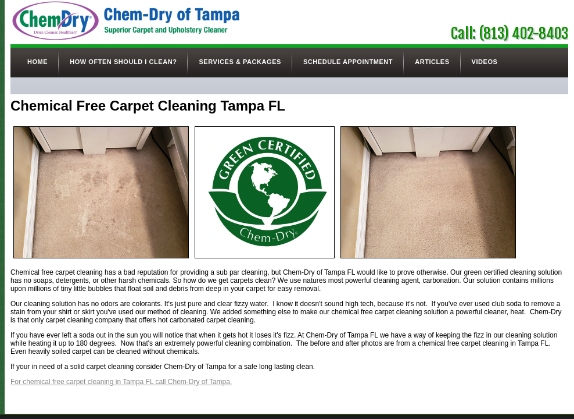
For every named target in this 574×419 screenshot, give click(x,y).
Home (37, 61)
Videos (485, 61)
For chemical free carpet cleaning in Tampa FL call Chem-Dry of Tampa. (121, 382)
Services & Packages (240, 61)
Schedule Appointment (348, 61)
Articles (432, 61)
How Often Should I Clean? (123, 61)
